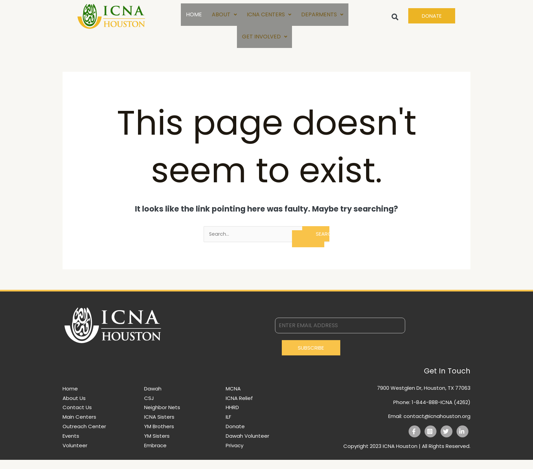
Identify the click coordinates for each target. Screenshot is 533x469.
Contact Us (77, 416)
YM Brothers (159, 435)
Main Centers (79, 426)
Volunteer (75, 454)
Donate (235, 435)
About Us (74, 407)
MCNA (233, 397)
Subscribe (311, 357)
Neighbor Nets (162, 416)
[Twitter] (446, 441)
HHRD (232, 416)
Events (71, 445)
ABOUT (224, 16)
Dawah (152, 397)
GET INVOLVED (264, 43)
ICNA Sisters (159, 426)
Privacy (234, 454)
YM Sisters (157, 445)
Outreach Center (84, 435)
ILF (228, 426)
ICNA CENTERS (269, 16)
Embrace (155, 454)
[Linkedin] (462, 441)
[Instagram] (430, 441)
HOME (193, 16)
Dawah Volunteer (247, 445)
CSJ (149, 407)
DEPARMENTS (323, 16)
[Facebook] (414, 441)
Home (70, 397)
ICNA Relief (239, 407)
